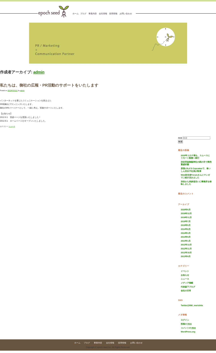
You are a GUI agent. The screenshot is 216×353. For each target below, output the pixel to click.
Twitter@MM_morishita (192, 305)
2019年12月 (186, 213)
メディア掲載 (187, 283)
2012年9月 (186, 256)
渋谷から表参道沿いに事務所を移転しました (196, 182)
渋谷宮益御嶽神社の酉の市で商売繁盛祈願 (196, 163)
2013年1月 (186, 241)
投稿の (186, 324)
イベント (185, 271)
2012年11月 (186, 248)
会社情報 (103, 13)
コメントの (188, 328)
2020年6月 (186, 209)
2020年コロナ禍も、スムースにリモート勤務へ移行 (195, 156)
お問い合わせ (126, 13)
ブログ (83, 13)
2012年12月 (186, 244)
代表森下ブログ (188, 287)
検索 (180, 138)
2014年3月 (186, 233)
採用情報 (113, 13)
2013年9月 (186, 237)
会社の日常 (186, 290)
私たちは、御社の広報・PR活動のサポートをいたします (49, 85)
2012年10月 (186, 252)
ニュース (12, 126)
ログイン (185, 320)
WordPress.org (188, 331)
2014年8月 (186, 229)
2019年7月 (186, 221)
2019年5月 (186, 225)
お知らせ (185, 275)
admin (39, 72)
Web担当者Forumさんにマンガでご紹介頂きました (195, 176)
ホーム (76, 13)
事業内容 (92, 13)
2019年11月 (186, 217)
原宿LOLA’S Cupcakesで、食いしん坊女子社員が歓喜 (195, 169)
